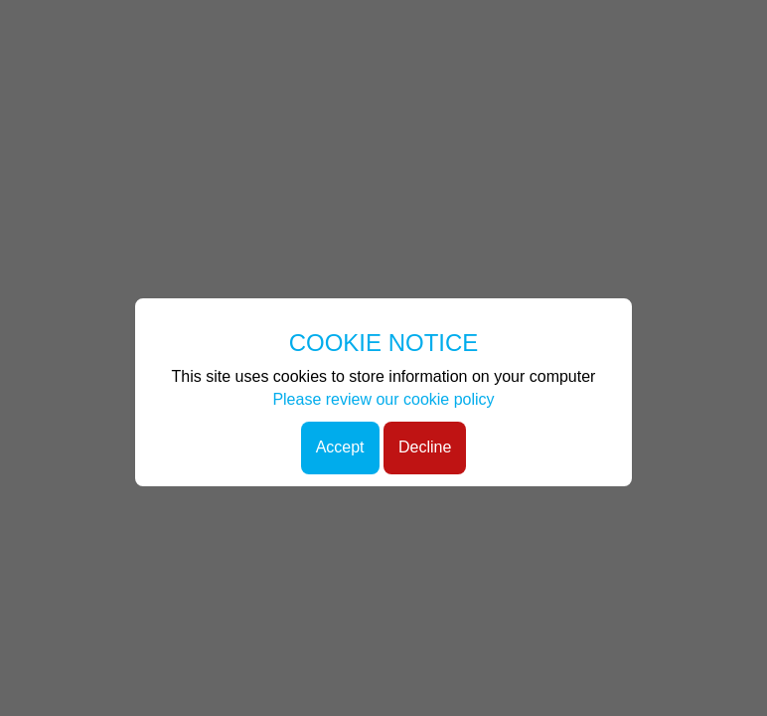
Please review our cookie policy (383, 399)
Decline (424, 447)
